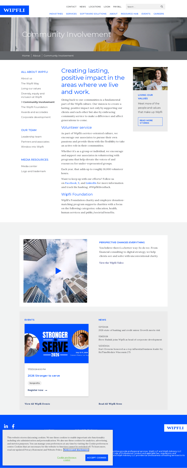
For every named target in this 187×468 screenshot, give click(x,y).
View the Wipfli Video (111, 268)
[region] (58, 447)
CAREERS (159, 13)
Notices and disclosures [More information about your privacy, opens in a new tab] (76, 449)
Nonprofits (35, 383)
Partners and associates (35, 141)
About (36, 55)
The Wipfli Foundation (34, 107)
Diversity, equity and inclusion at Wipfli (32, 95)
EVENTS (145, 13)
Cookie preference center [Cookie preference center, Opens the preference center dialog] (66, 458)
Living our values (31, 88)
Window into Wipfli (32, 146)
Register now (35, 390)
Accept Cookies (96, 457)
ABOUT (114, 13)
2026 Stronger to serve (44, 375)
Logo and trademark (33, 171)
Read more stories (146, 132)
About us (26, 78)
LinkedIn (91, 183)
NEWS (83, 7)
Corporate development (36, 117)
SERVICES (71, 13)
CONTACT (71, 7)
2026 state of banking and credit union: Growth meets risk (129, 330)
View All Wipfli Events (37, 403)
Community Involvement (59, 55)
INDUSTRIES (56, 13)
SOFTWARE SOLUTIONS (93, 13)
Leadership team (31, 136)
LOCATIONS (95, 7)
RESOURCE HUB (129, 13)
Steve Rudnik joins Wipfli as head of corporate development (130, 339)
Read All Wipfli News (110, 403)
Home (26, 55)
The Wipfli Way (30, 83)
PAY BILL (117, 7)
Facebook (71, 183)
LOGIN (107, 7)
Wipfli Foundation (77, 194)
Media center (29, 166)
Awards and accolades (34, 112)
